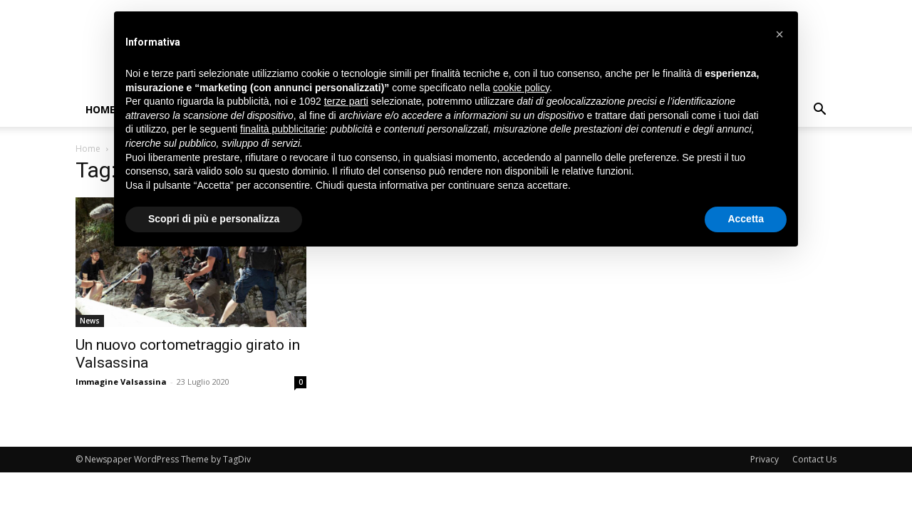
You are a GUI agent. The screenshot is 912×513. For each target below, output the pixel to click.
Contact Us (814, 459)
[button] (819, 111)
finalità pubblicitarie (282, 129)
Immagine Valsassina (121, 381)
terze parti (346, 101)
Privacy (764, 459)
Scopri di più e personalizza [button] (213, 218)
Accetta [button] (745, 218)
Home (100, 109)
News (90, 321)
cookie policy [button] (521, 87)
